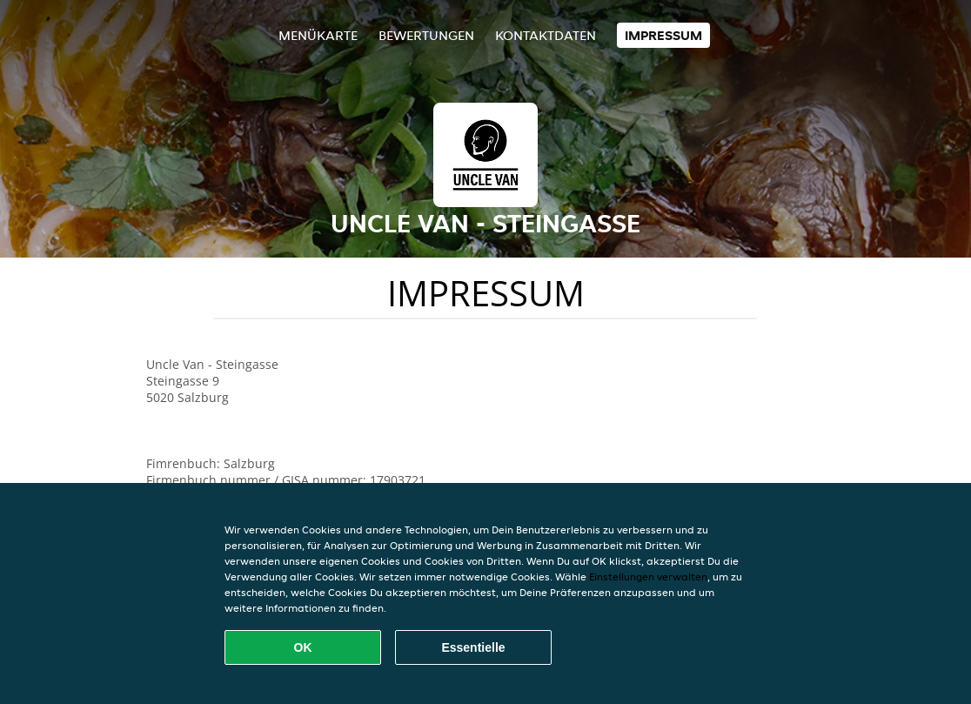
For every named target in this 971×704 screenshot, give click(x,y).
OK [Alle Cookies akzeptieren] (303, 647)
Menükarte (318, 35)
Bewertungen (426, 35)
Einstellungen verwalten (648, 576)
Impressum (663, 35)
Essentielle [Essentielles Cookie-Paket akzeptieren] (473, 647)
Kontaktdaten (545, 35)
